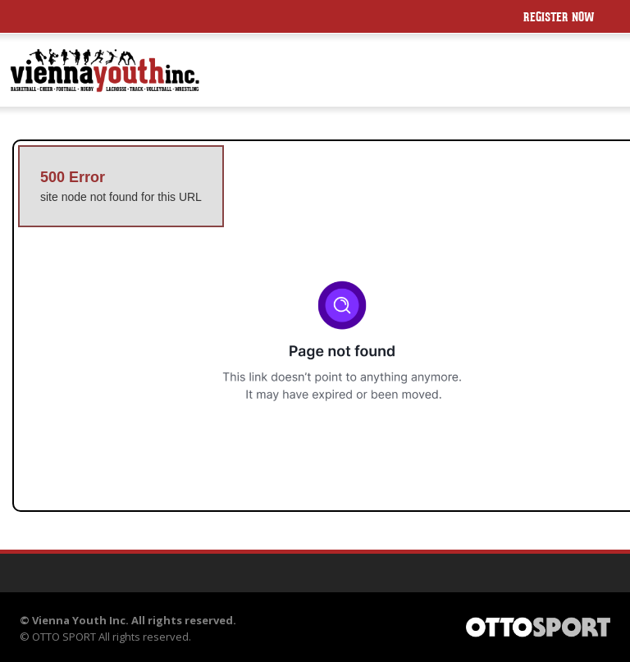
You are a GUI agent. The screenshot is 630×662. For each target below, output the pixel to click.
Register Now (559, 18)
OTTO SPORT (64, 636)
